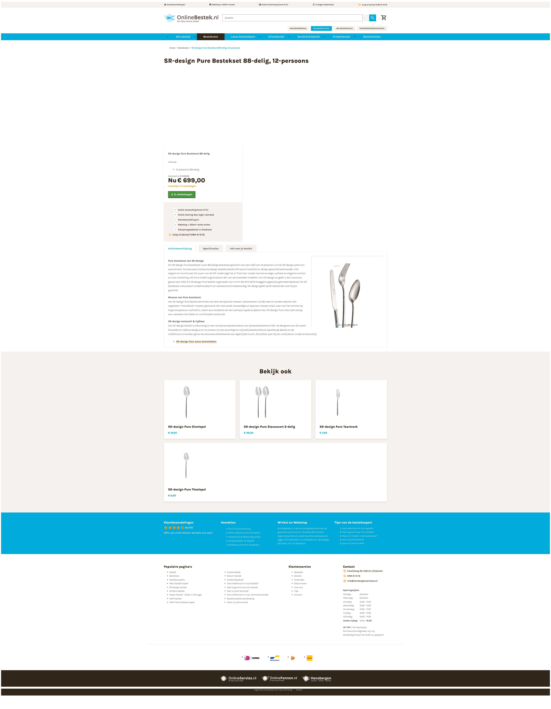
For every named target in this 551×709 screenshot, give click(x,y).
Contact (298, 594)
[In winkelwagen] (181, 194)
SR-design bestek (178, 587)
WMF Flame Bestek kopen (182, 602)
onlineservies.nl (344, 28)
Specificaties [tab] (211, 248)
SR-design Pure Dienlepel (187, 427)
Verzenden (299, 579)
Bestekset (174, 576)
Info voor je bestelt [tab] (241, 248)
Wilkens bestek (177, 591)
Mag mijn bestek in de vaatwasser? (359, 536)
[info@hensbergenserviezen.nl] (360, 581)
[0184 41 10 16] (351, 576)
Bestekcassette (177, 579)
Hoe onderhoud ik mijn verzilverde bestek (247, 594)
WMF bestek (175, 598)
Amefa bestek (234, 572)
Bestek (172, 572)
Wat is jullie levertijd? (353, 539)
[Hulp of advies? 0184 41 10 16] (372, 5)
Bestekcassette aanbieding (240, 598)
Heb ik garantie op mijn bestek (242, 587)
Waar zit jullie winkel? (353, 543)
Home (172, 48)
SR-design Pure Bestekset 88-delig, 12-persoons (215, 48)
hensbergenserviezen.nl (372, 28)
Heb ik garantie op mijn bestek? (358, 532)
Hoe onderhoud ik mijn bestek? (358, 528)
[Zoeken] (292, 17)
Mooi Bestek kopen (178, 583)
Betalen (298, 576)
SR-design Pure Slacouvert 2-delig (269, 427)
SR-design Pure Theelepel (187, 489)
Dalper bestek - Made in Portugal (185, 594)
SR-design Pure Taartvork (339, 427)
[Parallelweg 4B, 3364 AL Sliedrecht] (363, 571)
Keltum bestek (234, 576)
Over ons (298, 587)
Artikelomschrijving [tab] (180, 248)
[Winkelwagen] (383, 17)
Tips (296, 591)
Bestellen (298, 572)
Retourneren (300, 583)
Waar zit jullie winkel (237, 602)
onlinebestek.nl (321, 28)
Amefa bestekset (235, 579)
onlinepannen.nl (298, 28)
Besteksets (183, 48)
